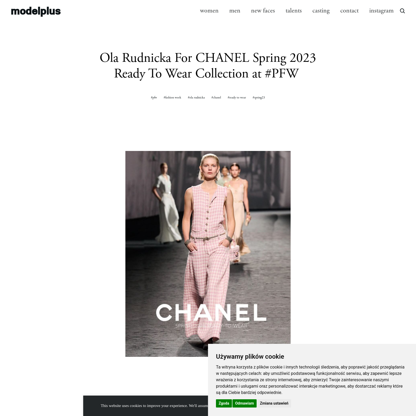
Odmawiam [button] (244, 403)
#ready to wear (237, 97)
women (209, 11)
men (234, 11)
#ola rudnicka (196, 97)
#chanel (216, 97)
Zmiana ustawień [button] (274, 403)
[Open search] (402, 10)
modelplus (36, 10)
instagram (381, 11)
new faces (263, 11)
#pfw (154, 97)
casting (321, 11)
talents (294, 11)
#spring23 (259, 97)
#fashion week (172, 97)
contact (349, 11)
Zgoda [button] (224, 403)
